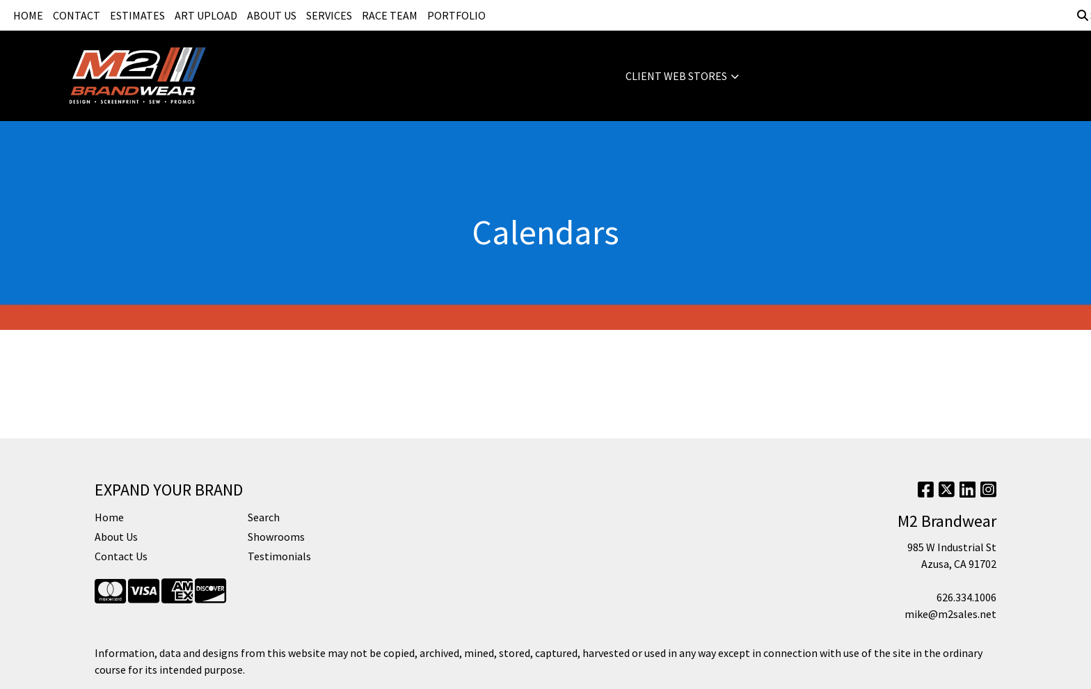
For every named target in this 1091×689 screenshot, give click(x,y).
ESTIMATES (137, 15)
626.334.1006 (966, 597)
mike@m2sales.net (950, 614)
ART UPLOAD (206, 15)
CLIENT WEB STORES (676, 76)
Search (264, 517)
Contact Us (121, 556)
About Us (116, 537)
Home (109, 517)
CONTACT (76, 15)
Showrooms (276, 537)
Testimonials (279, 556)
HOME (28, 15)
